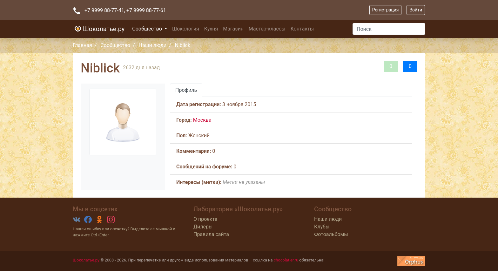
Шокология (185, 29)
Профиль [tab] (186, 90)
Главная (82, 45)
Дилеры (202, 227)
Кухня (211, 29)
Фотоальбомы (331, 234)
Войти (415, 9)
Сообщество (147, 29)
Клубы (321, 227)
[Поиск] (389, 29)
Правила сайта (211, 234)
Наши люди (152, 45)
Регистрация (385, 9)
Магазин (233, 29)
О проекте (205, 219)
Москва (202, 120)
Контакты (302, 29)
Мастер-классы (267, 29)
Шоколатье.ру (98, 29)
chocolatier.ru (286, 260)
